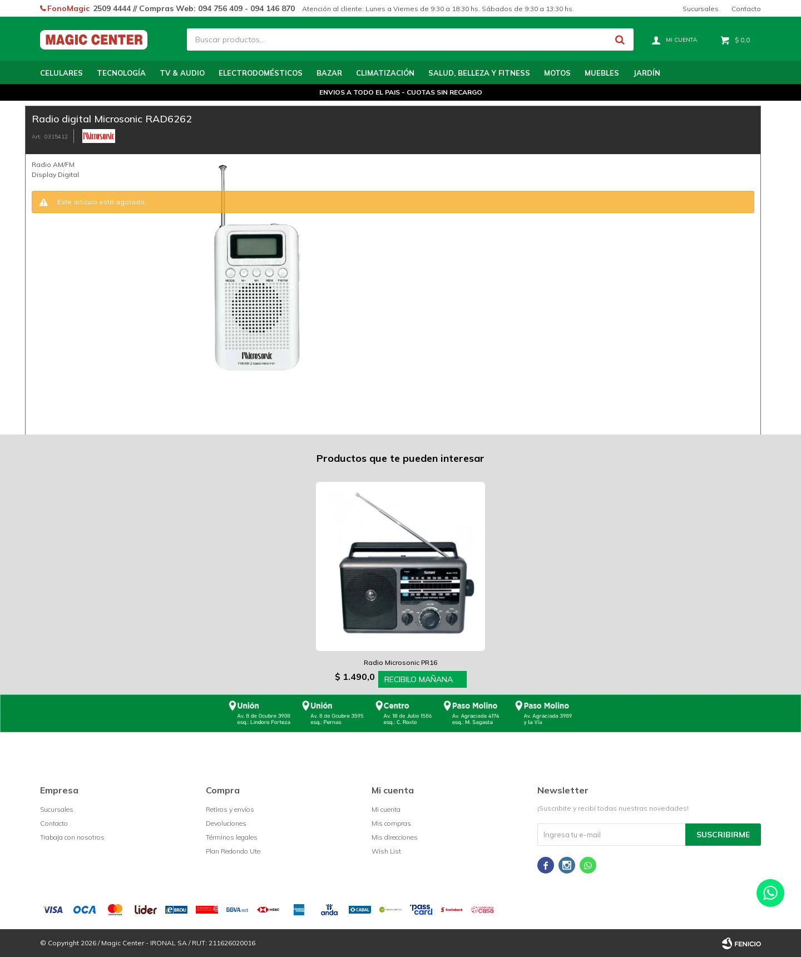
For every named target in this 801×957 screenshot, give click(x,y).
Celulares (61, 72)
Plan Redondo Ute (233, 851)
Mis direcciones (395, 837)
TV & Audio (182, 72)
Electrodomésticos (261, 72)
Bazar (329, 72)
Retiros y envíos (230, 809)
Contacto (746, 8)
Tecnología (121, 72)
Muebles (602, 72)
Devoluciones (226, 823)
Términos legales (232, 837)
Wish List (386, 851)
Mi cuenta (386, 809)
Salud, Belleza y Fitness (479, 72)
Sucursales (701, 8)
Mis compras (391, 823)
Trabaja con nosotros (72, 837)
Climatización (385, 72)
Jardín (646, 72)
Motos (557, 72)
